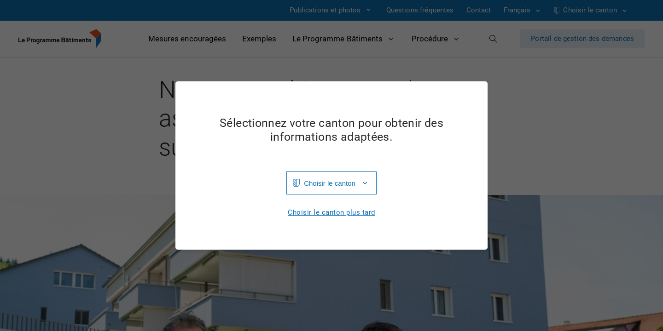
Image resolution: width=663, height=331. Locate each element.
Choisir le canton (329, 183)
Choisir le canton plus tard (331, 212)
